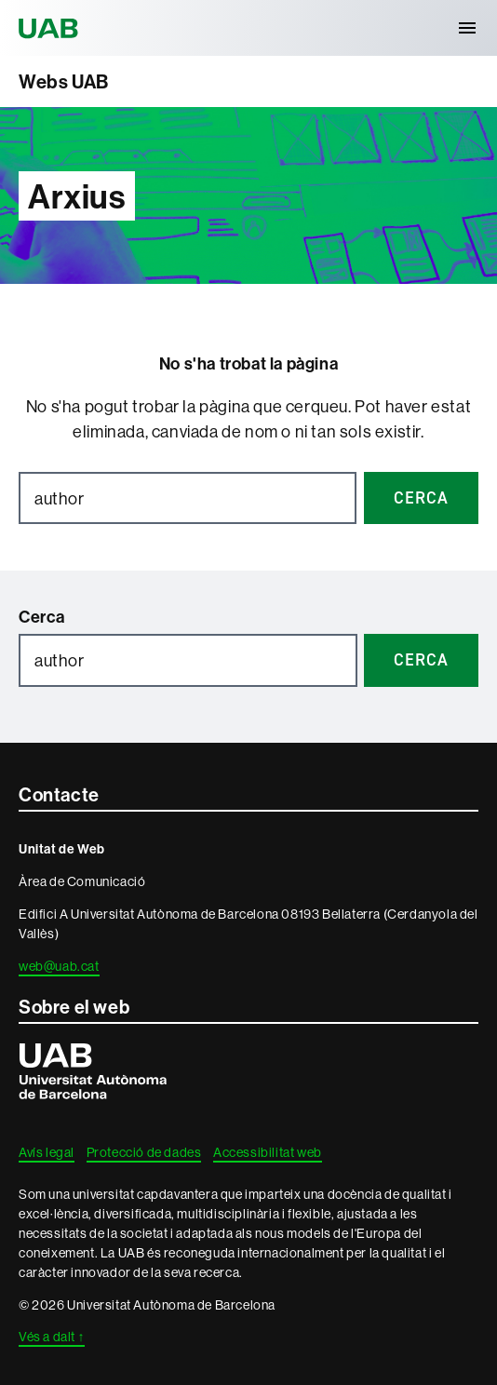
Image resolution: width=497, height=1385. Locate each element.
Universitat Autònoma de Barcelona (51, 28)
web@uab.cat (59, 966)
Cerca (42, 616)
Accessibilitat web (267, 1152)
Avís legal (46, 1152)
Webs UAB (64, 81)
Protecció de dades (144, 1152)
